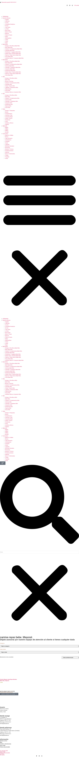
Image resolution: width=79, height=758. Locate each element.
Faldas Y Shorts (8, 118)
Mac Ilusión (7, 30)
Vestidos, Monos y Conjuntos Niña (13, 92)
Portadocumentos (9, 150)
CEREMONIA (5, 16)
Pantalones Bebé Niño (10, 70)
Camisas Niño (8, 99)
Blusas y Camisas (9, 81)
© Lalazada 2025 (4, 750)
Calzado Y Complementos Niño (12, 98)
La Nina (7, 28)
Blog (1, 742)
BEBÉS (6, 127)
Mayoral (7, 33)
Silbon (6, 36)
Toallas (6, 155)
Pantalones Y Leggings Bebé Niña (13, 52)
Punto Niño (7, 107)
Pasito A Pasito (8, 35)
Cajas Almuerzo (8, 138)
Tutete (6, 39)
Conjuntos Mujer (9, 116)
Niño (4, 93)
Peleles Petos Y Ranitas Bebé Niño (13, 72)
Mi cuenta (2, 754)
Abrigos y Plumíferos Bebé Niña (12, 45)
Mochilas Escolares (9, 146)
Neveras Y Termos (9, 149)
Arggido (7, 19)
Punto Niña (7, 90)
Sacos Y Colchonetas (10, 153)
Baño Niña (7, 79)
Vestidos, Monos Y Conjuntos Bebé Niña (14, 58)
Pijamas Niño (8, 106)
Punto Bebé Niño (9, 75)
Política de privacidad (5, 747)
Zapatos (7, 124)
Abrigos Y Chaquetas (10, 110)
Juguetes (7, 144)
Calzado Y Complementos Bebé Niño (13, 64)
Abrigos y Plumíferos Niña (11, 78)
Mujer (4, 109)
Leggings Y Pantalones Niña (11, 87)
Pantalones (7, 119)
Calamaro (7, 21)
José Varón (7, 27)
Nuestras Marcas (6, 18)
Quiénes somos (3, 740)
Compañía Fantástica (10, 24)
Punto (6, 121)
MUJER (6, 132)
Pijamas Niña (8, 89)
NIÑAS (6, 129)
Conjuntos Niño (8, 102)
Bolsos (6, 112)
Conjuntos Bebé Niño (10, 69)
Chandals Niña (8, 84)
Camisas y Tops (8, 115)
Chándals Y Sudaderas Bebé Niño (12, 67)
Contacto (2, 753)
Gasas (6, 143)
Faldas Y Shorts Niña (10, 86)
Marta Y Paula (8, 32)
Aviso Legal (2, 745)
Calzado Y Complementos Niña (12, 82)
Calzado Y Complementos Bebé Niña (13, 49)
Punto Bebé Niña (9, 56)
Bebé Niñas (5, 44)
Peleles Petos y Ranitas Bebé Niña (13, 53)
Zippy (6, 42)
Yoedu (6, 41)
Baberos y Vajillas (9, 135)
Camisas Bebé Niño (9, 65)
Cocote (6, 22)
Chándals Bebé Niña (9, 50)
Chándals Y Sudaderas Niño (11, 101)
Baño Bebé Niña (8, 47)
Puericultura (5, 133)
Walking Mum (8, 38)
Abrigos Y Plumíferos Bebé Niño (12, 61)
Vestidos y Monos (9, 123)
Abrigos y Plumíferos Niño (11, 95)
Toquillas (7, 156)
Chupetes (7, 141)
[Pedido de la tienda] (70, 657)
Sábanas (7, 152)
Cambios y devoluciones (5, 744)
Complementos (8, 113)
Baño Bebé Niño (8, 62)
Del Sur (6, 25)
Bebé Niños (5, 59)
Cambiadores (8, 139)
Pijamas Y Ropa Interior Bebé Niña (13, 55)
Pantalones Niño (9, 104)
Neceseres (7, 147)
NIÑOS (6, 130)
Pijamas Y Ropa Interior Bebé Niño (13, 73)
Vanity (6, 158)
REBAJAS (5, 126)
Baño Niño (7, 96)
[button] (39, 238)
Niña (4, 76)
